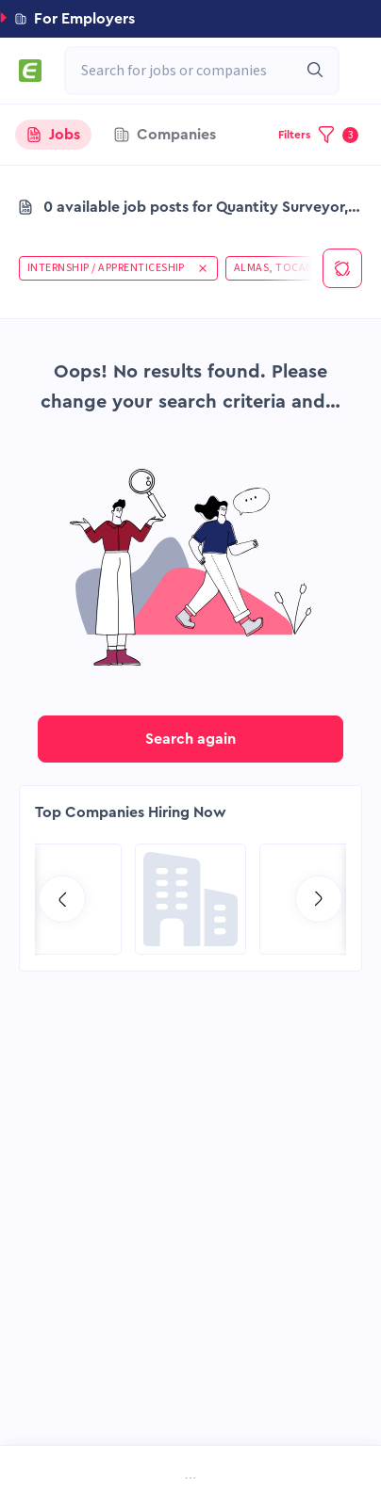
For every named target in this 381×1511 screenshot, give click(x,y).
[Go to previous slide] (62, 899)
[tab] (53, 135)
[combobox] (192, 70)
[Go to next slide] (318, 899)
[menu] (190, 1480)
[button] (190, 19)
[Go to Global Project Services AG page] (190, 899)
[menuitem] (51, 1480)
